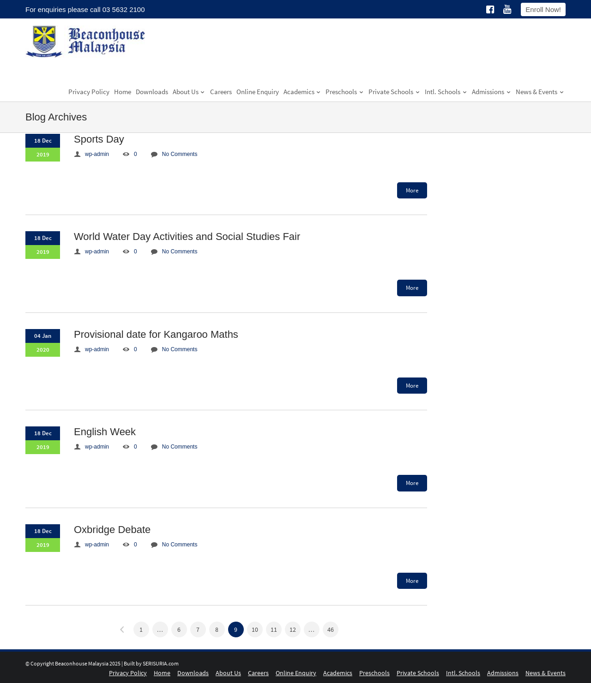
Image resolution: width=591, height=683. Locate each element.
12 (292, 629)
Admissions (491, 91)
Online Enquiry (257, 91)
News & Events (540, 91)
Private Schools (394, 91)
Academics (302, 91)
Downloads (152, 91)
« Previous (122, 629)
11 (274, 629)
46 (330, 629)
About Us (189, 91)
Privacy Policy (88, 91)
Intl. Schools (446, 91)
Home (122, 91)
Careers (221, 91)
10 (255, 629)
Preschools (345, 91)
